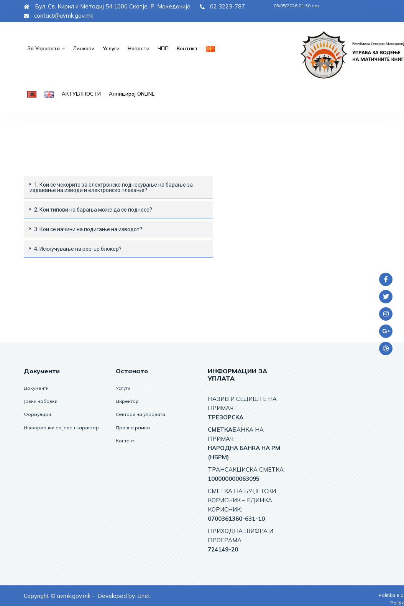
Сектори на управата (140, 414)
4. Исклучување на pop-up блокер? (78, 249)
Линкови (83, 48)
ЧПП (161, 48)
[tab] (118, 187)
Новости (137, 48)
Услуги (110, 48)
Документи (36, 388)
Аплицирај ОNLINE (131, 94)
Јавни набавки (40, 401)
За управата (43, 48)
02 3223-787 (222, 6)
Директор (127, 401)
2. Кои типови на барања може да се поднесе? (93, 210)
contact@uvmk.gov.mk (58, 15)
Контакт (185, 48)
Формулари (37, 414)
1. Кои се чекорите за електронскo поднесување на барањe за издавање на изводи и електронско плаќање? (111, 187)
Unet (144, 595)
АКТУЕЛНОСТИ (81, 94)
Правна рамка (133, 427)
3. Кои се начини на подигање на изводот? (88, 229)
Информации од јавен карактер (61, 427)
